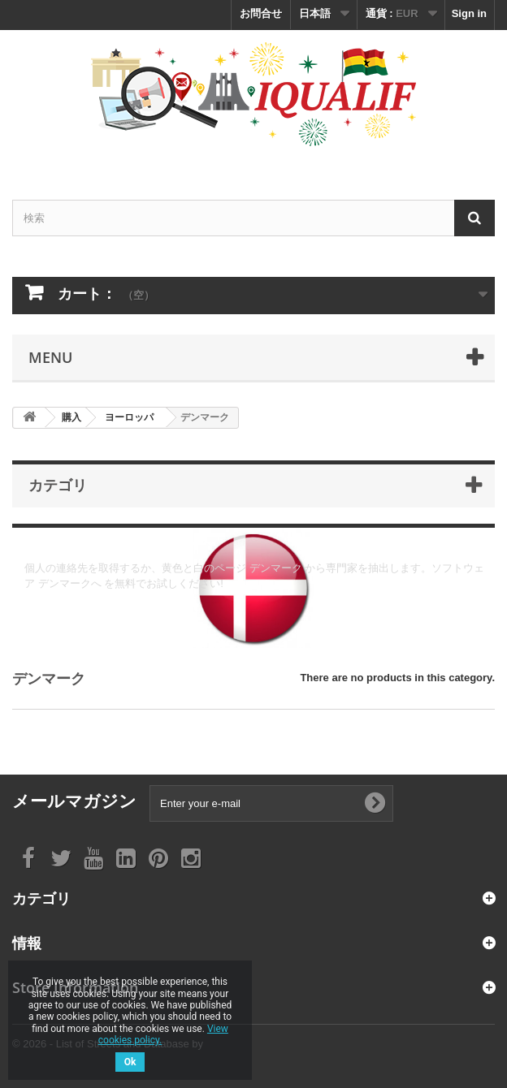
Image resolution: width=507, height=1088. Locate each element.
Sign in (469, 13)
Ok (130, 1062)
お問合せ (261, 13)
